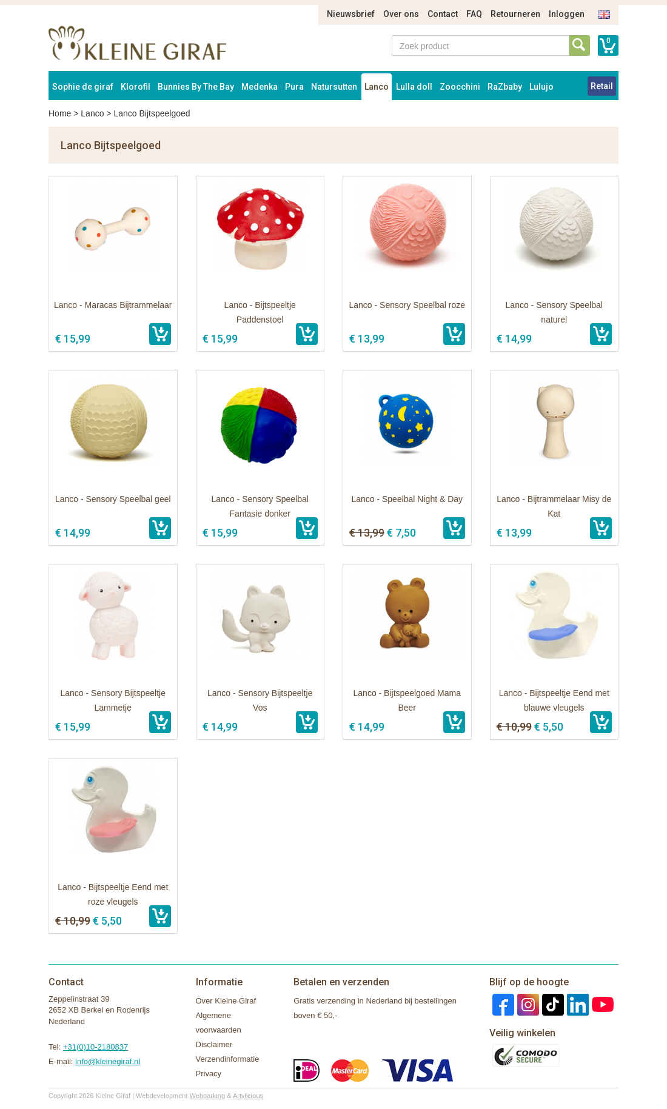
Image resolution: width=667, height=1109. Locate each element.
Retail (602, 86)
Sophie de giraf (82, 87)
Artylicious (248, 1095)
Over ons (401, 14)
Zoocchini (460, 87)
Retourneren (515, 14)
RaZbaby (505, 87)
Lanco (376, 87)
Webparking (208, 1095)
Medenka (259, 87)
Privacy (209, 1073)
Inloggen (567, 14)
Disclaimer (214, 1044)
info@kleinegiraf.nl (107, 1061)
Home (60, 113)
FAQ (474, 14)
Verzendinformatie (228, 1059)
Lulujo (541, 87)
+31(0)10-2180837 (95, 1046)
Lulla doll (414, 87)
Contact (442, 14)
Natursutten (334, 87)
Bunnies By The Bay (196, 87)
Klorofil (135, 87)
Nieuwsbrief (351, 14)
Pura (294, 87)
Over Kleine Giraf (226, 1000)
